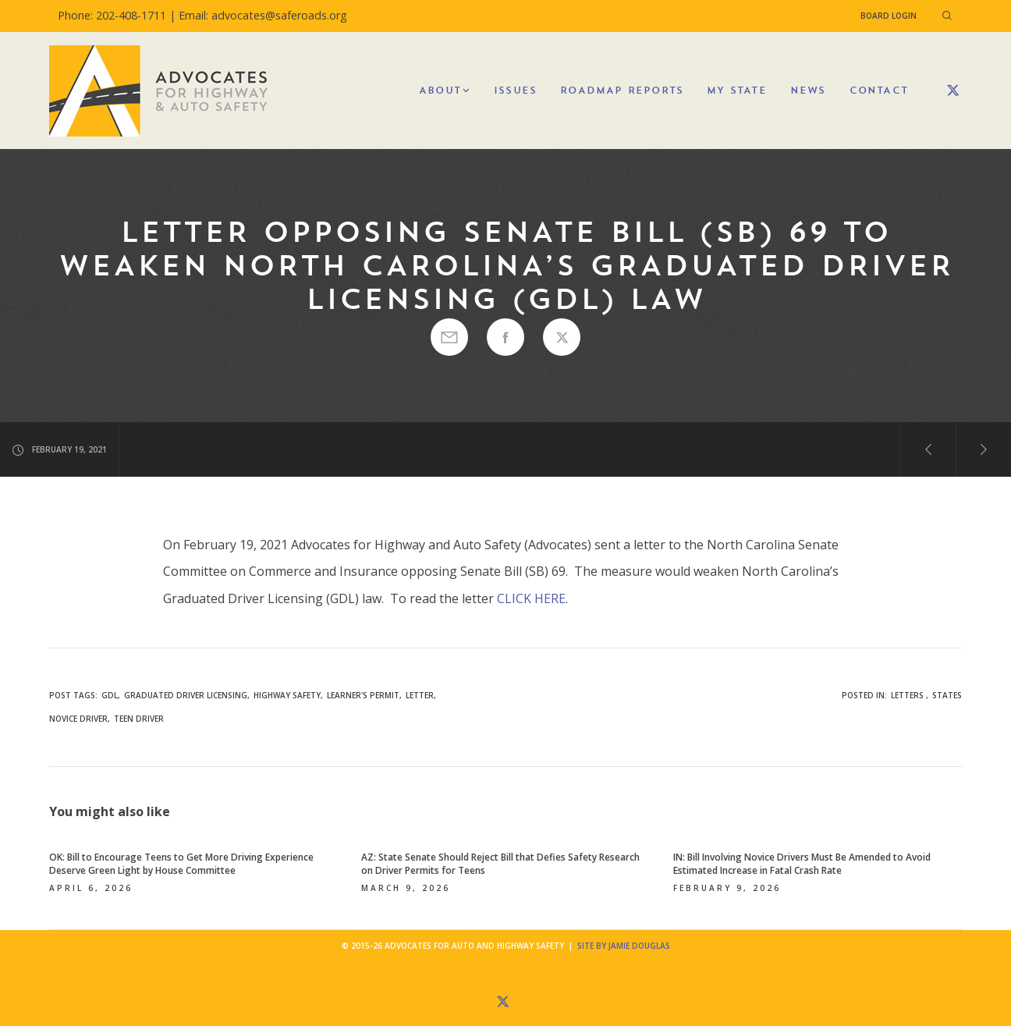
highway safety (287, 695)
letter (420, 695)
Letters (907, 695)
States (947, 695)
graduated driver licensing (185, 695)
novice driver (78, 718)
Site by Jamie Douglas (623, 945)
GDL (109, 695)
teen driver (139, 718)
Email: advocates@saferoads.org (263, 15)
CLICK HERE (531, 598)
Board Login (888, 15)
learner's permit (363, 695)
